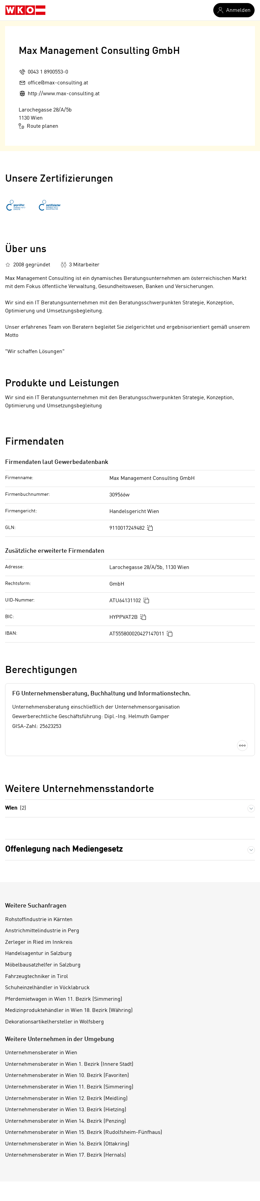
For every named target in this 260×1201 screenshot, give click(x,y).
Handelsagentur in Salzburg (38, 953)
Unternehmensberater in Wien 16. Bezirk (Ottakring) (67, 1144)
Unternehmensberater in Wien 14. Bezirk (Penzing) (65, 1121)
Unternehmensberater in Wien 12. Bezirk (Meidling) (66, 1098)
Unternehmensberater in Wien (41, 1053)
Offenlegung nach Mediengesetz (64, 850)
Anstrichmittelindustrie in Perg (42, 931)
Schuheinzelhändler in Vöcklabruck (47, 988)
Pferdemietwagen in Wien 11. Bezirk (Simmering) (63, 999)
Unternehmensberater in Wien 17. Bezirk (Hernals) (65, 1155)
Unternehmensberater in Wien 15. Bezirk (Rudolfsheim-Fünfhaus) (83, 1132)
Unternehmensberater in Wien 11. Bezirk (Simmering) (69, 1087)
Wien (15, 808)
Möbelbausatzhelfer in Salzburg (43, 965)
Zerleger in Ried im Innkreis (38, 942)
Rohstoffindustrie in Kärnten (38, 919)
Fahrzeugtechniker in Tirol (36, 976)
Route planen (38, 126)
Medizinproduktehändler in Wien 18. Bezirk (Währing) (69, 1010)
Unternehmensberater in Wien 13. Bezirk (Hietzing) (65, 1110)
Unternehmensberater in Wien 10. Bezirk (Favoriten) (67, 1075)
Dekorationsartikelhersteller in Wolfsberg (54, 1022)
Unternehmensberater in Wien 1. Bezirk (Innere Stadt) (69, 1064)
